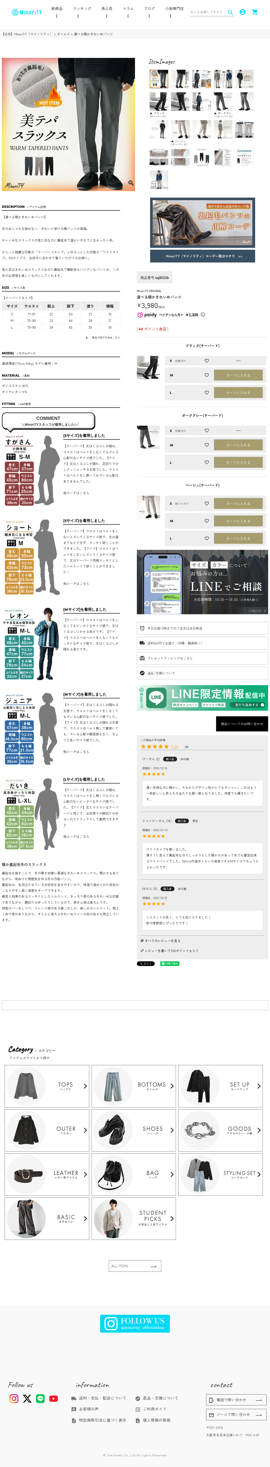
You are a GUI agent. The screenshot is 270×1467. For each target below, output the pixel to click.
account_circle (242, 12)
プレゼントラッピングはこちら (170, 658)
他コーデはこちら (76, 493)
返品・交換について (156, 1398)
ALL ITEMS (119, 1265)
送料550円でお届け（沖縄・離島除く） (175, 643)
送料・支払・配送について (98, 1398)
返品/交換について (161, 673)
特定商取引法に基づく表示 (98, 1420)
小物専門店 (174, 8)
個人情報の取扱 (153, 1420)
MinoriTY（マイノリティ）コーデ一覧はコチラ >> (202, 256)
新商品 (57, 8)
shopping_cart (255, 12)
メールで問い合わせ (229, 1415)
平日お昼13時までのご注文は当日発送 (174, 628)
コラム (128, 8)
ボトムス (63, 34)
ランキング (82, 8)
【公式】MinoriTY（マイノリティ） (27, 34)
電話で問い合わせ (227, 1400)
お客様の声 (85, 1409)
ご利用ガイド (151, 1409)
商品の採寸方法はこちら (102, 338)
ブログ (149, 8)
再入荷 (106, 8)
